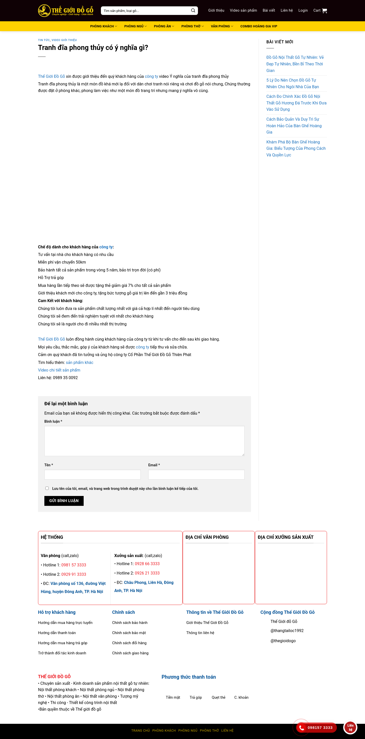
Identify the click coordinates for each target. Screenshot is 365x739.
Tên (48, 465)
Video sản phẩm (243, 10)
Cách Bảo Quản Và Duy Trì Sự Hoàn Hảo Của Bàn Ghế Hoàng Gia (294, 126)
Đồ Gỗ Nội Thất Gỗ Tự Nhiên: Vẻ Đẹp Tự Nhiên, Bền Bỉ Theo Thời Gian (295, 64)
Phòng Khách (164, 730)
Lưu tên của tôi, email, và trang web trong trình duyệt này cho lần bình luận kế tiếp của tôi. (125, 489)
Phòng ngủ (187, 730)
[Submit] (193, 10)
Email (154, 465)
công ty (151, 76)
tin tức (44, 40)
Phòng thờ (209, 730)
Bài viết (269, 10)
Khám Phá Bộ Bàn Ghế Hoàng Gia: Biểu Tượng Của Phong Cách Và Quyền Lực (296, 148)
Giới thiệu (216, 10)
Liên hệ (287, 10)
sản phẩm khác (79, 362)
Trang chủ (140, 730)
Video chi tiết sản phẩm (59, 370)
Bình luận (53, 421)
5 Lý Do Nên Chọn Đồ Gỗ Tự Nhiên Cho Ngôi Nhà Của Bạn (292, 83)
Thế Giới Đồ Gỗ (51, 76)
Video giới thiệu (64, 40)
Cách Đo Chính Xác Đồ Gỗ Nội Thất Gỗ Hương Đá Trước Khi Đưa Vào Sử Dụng (296, 103)
